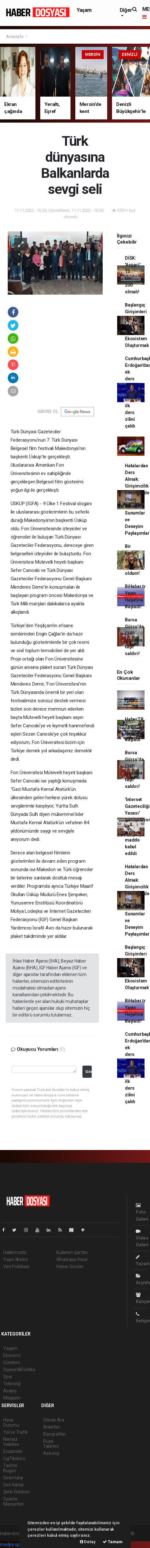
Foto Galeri (142, 1212)
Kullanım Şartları (72, 1252)
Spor (8, 1376)
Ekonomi (12, 1355)
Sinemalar (13, 1477)
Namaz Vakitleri (11, 1442)
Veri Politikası (16, 1266)
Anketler (51, 1427)
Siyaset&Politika (19, 1369)
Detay (88, 1541)
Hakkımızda (14, 1252)
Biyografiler (54, 1434)
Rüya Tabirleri (51, 1444)
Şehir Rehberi (16, 1491)
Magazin (12, 1397)
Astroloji (51, 1453)
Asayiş (9, 1390)
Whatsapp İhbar (72, 1259)
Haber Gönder (70, 1266)
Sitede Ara (53, 1420)
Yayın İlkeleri (15, 1259)
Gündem (11, 1362)
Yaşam (84, 10)
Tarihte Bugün (10, 1468)
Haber (131, 700)
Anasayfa (15, 36)
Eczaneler (13, 1451)
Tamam (113, 1541)
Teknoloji (12, 1383)
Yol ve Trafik (15, 1432)
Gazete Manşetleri (13, 1501)
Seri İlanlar (13, 1484)
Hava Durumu (11, 1422)
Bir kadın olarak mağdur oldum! (133, 560)
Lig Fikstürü (14, 1458)
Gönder (88, 1071)
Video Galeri (142, 1238)
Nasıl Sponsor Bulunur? (134, 446)
